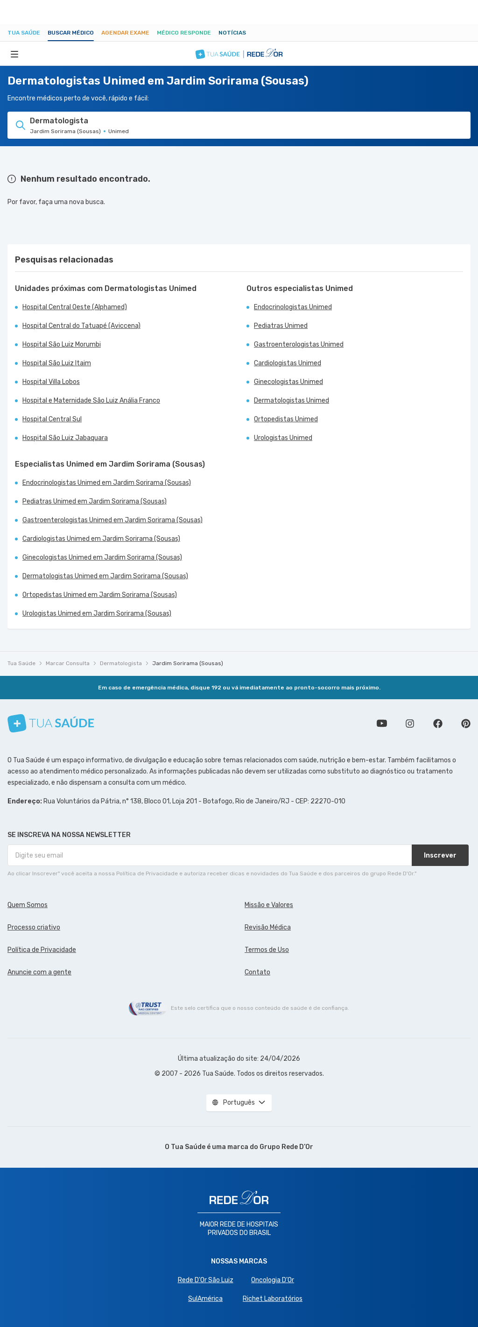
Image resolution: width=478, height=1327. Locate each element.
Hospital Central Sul (52, 419)
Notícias (232, 32)
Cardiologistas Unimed (287, 363)
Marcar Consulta (68, 663)
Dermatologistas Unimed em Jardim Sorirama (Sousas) (105, 576)
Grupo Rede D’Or (286, 1147)
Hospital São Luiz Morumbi (61, 344)
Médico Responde (184, 32)
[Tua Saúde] (50, 723)
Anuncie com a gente (39, 972)
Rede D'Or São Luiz (205, 1280)
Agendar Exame (125, 32)
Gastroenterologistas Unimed (299, 344)
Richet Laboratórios (272, 1299)
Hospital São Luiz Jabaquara (65, 438)
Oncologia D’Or (272, 1280)
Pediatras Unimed (281, 326)
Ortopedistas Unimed (286, 419)
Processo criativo (33, 927)
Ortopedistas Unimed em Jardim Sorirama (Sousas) (99, 595)
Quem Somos (27, 905)
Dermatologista (121, 663)
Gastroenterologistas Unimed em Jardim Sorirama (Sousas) (112, 520)
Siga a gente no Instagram (410, 723)
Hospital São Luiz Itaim (56, 363)
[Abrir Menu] (14, 54)
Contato (257, 972)
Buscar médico (71, 32)
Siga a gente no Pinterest (466, 723)
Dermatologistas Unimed (291, 400)
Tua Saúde (23, 32)
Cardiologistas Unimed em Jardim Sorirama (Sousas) (101, 539)
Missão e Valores (269, 905)
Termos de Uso (267, 950)
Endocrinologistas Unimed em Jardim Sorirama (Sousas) (106, 483)
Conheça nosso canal (382, 723)
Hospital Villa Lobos (51, 382)
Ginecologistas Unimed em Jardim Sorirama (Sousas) (102, 557)
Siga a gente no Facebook (438, 723)
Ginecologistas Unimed (288, 382)
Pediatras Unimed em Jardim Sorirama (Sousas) (94, 501)
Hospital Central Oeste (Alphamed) (74, 307)
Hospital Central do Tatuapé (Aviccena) (81, 326)
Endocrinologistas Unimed (293, 307)
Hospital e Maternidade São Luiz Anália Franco (91, 400)
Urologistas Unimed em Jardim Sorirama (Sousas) (96, 613)
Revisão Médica (268, 927)
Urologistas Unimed (283, 438)
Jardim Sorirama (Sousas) (187, 663)
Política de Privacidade (41, 950)
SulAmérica (205, 1299)
